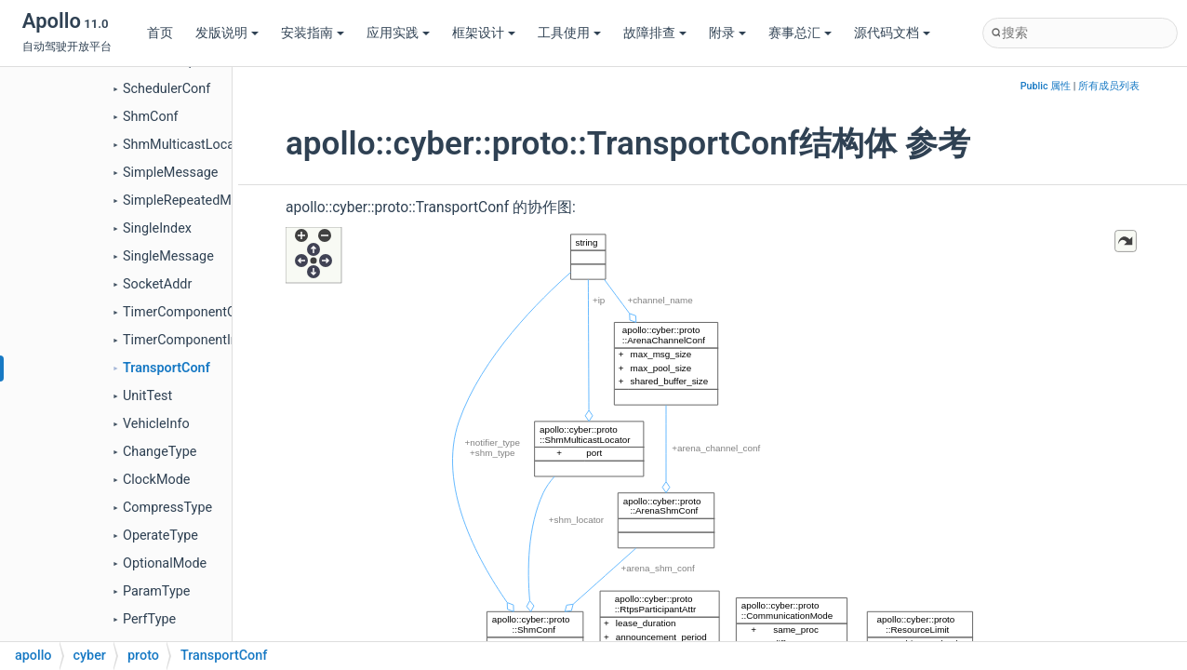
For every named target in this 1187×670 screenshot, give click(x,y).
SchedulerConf (166, 89)
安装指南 (312, 33)
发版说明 (227, 33)
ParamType (156, 591)
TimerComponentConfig (194, 312)
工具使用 (569, 33)
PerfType (149, 619)
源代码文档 (892, 33)
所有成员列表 (1109, 86)
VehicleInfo (156, 424)
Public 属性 (1045, 86)
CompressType (167, 508)
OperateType (160, 535)
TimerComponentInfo (186, 340)
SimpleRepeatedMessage (198, 200)
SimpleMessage (170, 173)
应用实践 (398, 33)
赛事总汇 (800, 33)
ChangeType (159, 452)
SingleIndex (157, 228)
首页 (160, 33)
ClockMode (156, 480)
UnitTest (147, 396)
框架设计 (483, 33)
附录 (727, 33)
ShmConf (151, 117)
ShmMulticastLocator (187, 145)
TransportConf (166, 368)
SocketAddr (157, 284)
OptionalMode (165, 563)
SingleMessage (168, 256)
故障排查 (655, 33)
